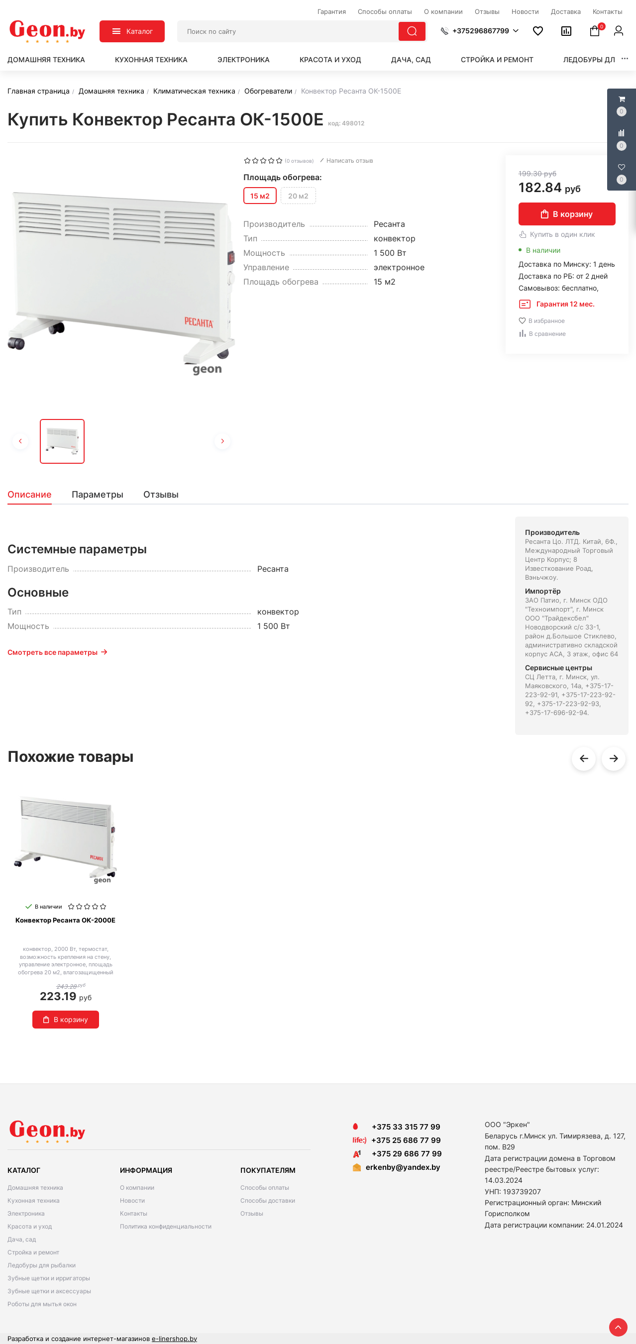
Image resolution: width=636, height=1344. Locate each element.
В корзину (567, 214)
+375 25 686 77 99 (406, 1140)
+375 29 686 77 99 (397, 1153)
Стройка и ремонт (497, 59)
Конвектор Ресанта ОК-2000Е (65, 920)
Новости (132, 1200)
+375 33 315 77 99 (396, 1127)
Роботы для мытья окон (42, 1304)
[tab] (34, 495)
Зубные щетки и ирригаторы (48, 1278)
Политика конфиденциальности (166, 1226)
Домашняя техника (46, 59)
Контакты (133, 1213)
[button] (479, 30)
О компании (137, 1187)
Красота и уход (330, 59)
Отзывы (251, 1213)
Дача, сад (411, 59)
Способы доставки (267, 1200)
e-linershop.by (174, 1339)
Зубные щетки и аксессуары (49, 1291)
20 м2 (298, 196)
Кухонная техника (151, 59)
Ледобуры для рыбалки (41, 1265)
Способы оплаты (264, 1187)
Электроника (243, 59)
